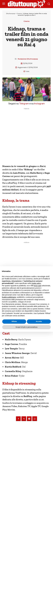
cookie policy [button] (36, 283)
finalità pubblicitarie (9, 297)
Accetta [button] (39, 321)
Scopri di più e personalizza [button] (26, 327)
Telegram (24, 103)
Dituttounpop (10, 13)
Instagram (39, 103)
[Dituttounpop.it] (26, 4)
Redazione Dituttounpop (28, 59)
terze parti (37, 286)
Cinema (19, 13)
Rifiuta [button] (14, 321)
